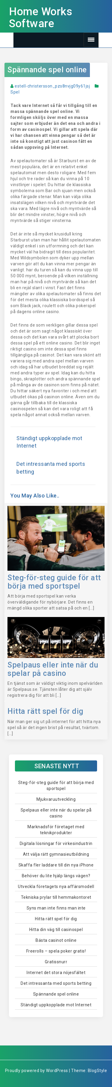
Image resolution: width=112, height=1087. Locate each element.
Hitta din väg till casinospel (56, 929)
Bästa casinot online (56, 940)
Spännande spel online (47, 69)
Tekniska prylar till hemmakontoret (56, 897)
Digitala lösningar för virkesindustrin (56, 843)
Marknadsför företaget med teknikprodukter (56, 829)
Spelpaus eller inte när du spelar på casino (52, 669)
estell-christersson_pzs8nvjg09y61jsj (52, 86)
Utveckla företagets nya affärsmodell (56, 886)
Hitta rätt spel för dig (45, 711)
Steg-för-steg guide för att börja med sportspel (54, 581)
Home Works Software (40, 17)
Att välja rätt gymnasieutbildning (56, 854)
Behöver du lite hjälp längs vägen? (56, 875)
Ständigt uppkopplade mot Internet (56, 1004)
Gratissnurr (56, 961)
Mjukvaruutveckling (56, 799)
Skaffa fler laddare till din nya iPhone (56, 865)
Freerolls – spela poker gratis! (56, 951)
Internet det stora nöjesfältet (56, 972)
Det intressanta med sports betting (56, 983)
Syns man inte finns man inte (56, 908)
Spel (14, 92)
